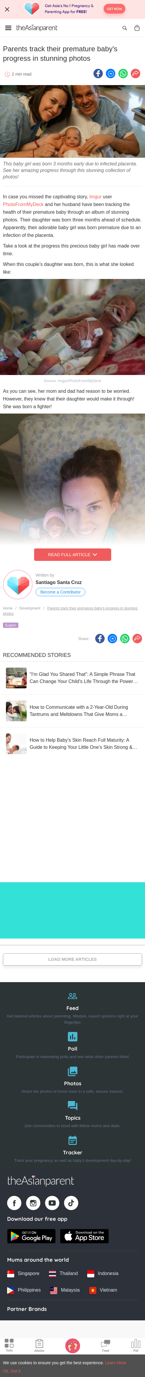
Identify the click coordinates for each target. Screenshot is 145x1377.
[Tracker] (72, 1148)
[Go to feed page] (37, 27)
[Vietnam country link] (103, 1290)
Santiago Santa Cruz (59, 582)
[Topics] (72, 1113)
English (10, 625)
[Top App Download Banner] (72, 9)
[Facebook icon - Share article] (98, 73)
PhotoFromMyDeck (23, 204)
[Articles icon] (39, 1346)
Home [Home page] (7, 608)
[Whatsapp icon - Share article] (123, 73)
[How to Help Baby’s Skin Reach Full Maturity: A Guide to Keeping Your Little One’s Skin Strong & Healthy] (72, 743)
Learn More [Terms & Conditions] (116, 1362)
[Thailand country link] (63, 1273)
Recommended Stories (37, 655)
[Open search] (124, 28)
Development (29, 608)
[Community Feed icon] (105, 1346)
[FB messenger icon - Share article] (110, 73)
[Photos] (72, 1078)
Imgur (96, 196)
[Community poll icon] (136, 1346)
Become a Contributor (60, 592)
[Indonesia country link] (102, 1273)
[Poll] (72, 1044)
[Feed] (72, 1006)
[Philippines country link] (24, 1290)
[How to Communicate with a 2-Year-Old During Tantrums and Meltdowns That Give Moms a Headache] (72, 711)
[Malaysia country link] (64, 1290)
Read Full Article (72, 554)
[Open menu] (8, 27)
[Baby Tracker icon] (72, 1345)
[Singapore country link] (23, 1273)
